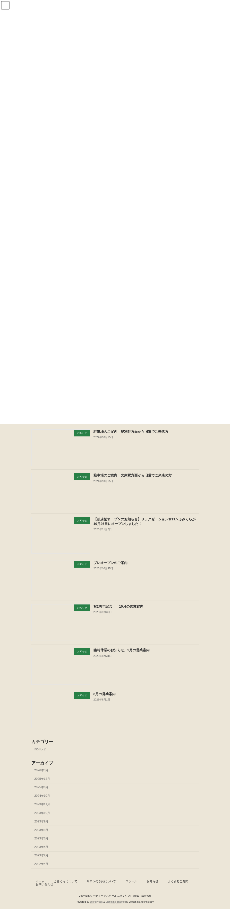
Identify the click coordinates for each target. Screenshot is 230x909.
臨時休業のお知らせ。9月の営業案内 (121, 650)
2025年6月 (41, 787)
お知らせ (40, 748)
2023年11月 (42, 804)
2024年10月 (42, 795)
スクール (131, 881)
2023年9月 (41, 821)
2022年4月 (41, 864)
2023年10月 (42, 812)
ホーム (40, 881)
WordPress (96, 901)
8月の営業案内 (104, 694)
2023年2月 (41, 855)
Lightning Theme (115, 901)
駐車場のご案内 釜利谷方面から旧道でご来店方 (130, 432)
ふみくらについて (65, 881)
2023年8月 (41, 830)
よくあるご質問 (178, 881)
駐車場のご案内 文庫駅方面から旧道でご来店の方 (132, 475)
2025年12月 (42, 778)
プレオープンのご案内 (110, 563)
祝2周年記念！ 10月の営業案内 (118, 606)
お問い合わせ (44, 884)
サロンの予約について (101, 881)
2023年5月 (41, 847)
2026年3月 (41, 770)
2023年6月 (41, 838)
